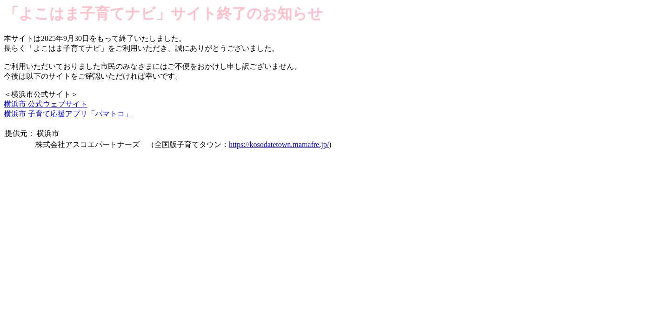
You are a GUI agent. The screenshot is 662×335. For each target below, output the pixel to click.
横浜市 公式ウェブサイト (45, 104)
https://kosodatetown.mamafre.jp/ (279, 144)
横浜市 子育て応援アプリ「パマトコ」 (68, 114)
